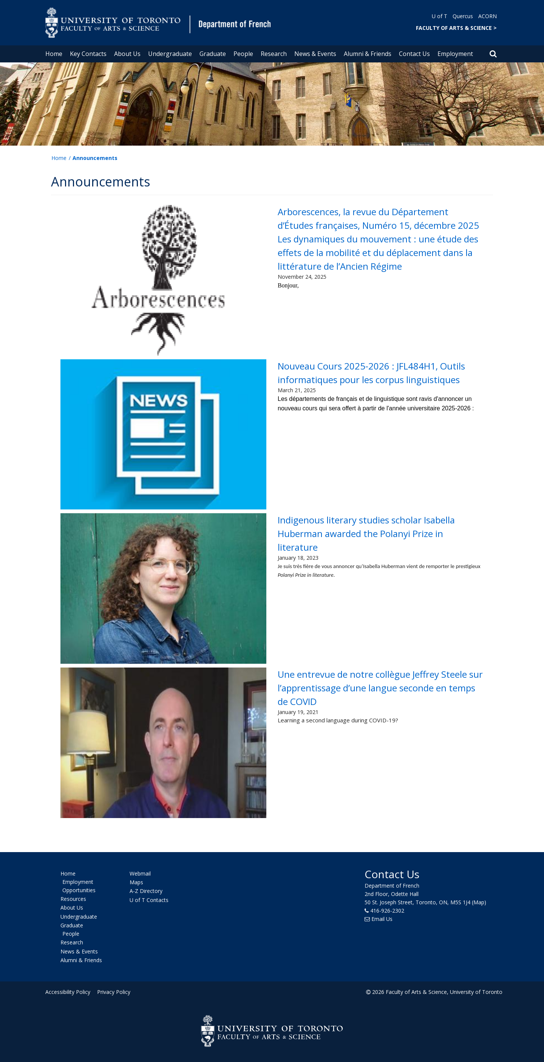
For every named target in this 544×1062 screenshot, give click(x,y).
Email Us (382, 918)
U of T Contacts (149, 900)
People (243, 54)
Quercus (463, 16)
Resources (73, 898)
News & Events (315, 54)
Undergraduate (170, 54)
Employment (455, 54)
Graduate (212, 54)
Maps (136, 882)
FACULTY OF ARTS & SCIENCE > (456, 27)
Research (274, 54)
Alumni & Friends (367, 54)
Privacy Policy (112, 991)
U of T (439, 16)
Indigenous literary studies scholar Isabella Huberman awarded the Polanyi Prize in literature (366, 533)
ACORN (487, 16)
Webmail (140, 873)
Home (53, 54)
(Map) (479, 902)
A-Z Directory (146, 891)
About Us (127, 54)
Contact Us (414, 54)
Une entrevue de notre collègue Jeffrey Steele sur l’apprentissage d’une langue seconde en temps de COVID (380, 688)
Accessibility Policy (67, 991)
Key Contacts (88, 54)
